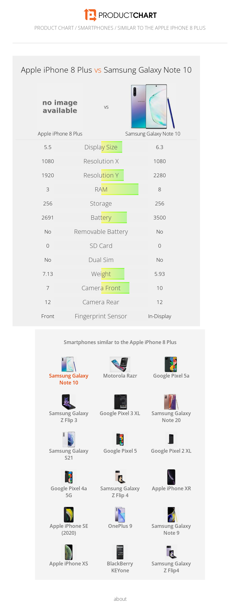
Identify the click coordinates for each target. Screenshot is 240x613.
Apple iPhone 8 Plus (60, 133)
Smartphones (95, 27)
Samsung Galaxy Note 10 (152, 133)
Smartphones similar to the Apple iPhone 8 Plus (120, 342)
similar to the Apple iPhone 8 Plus (162, 27)
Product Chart (54, 27)
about (120, 598)
